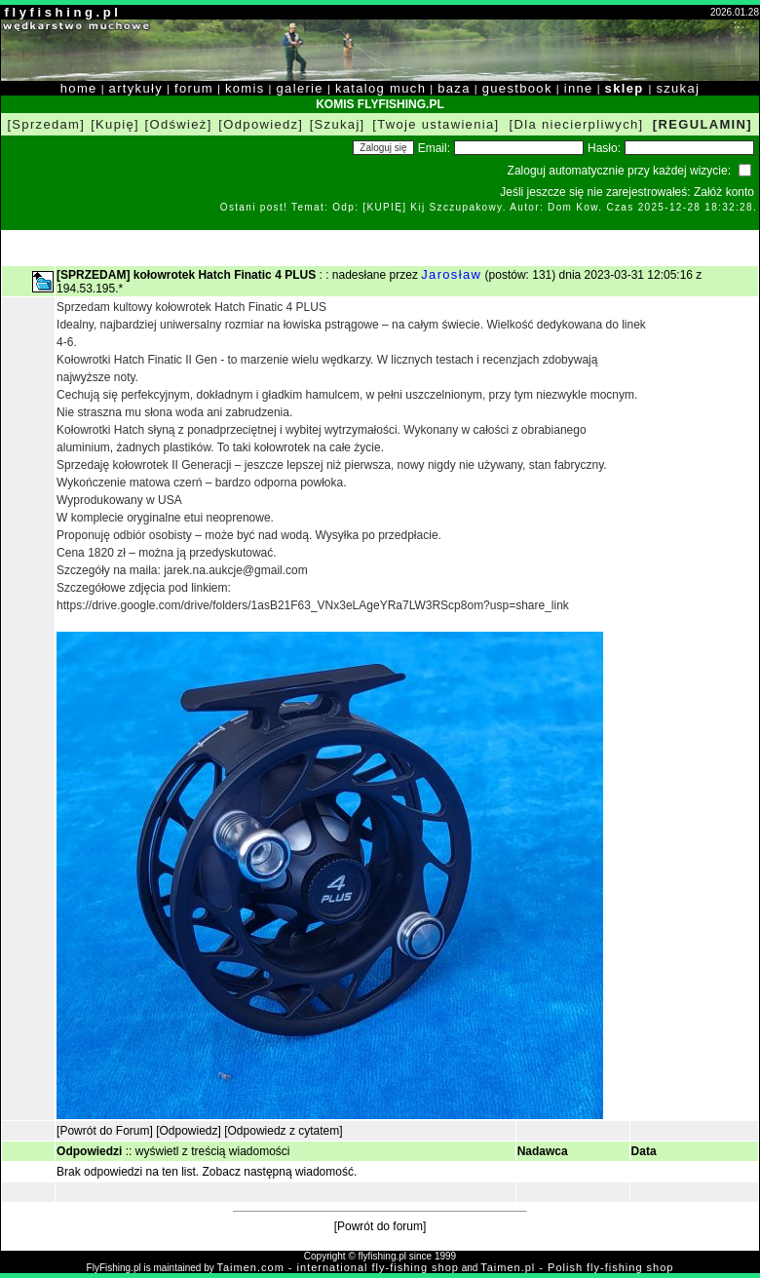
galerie (300, 88)
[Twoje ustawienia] (435, 124)
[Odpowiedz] (260, 124)
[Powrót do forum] (380, 1226)
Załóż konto (724, 192)
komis (245, 88)
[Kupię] (115, 124)
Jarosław (451, 274)
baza (454, 88)
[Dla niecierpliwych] (577, 124)
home (78, 88)
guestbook (517, 88)
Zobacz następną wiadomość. (280, 1172)
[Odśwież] (178, 124)
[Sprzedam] (46, 124)
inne (578, 88)
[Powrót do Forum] (105, 1131)
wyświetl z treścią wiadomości (212, 1151)
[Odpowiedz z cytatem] (283, 1131)
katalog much (380, 88)
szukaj (678, 88)
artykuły (136, 88)
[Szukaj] (337, 124)
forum (193, 88)
